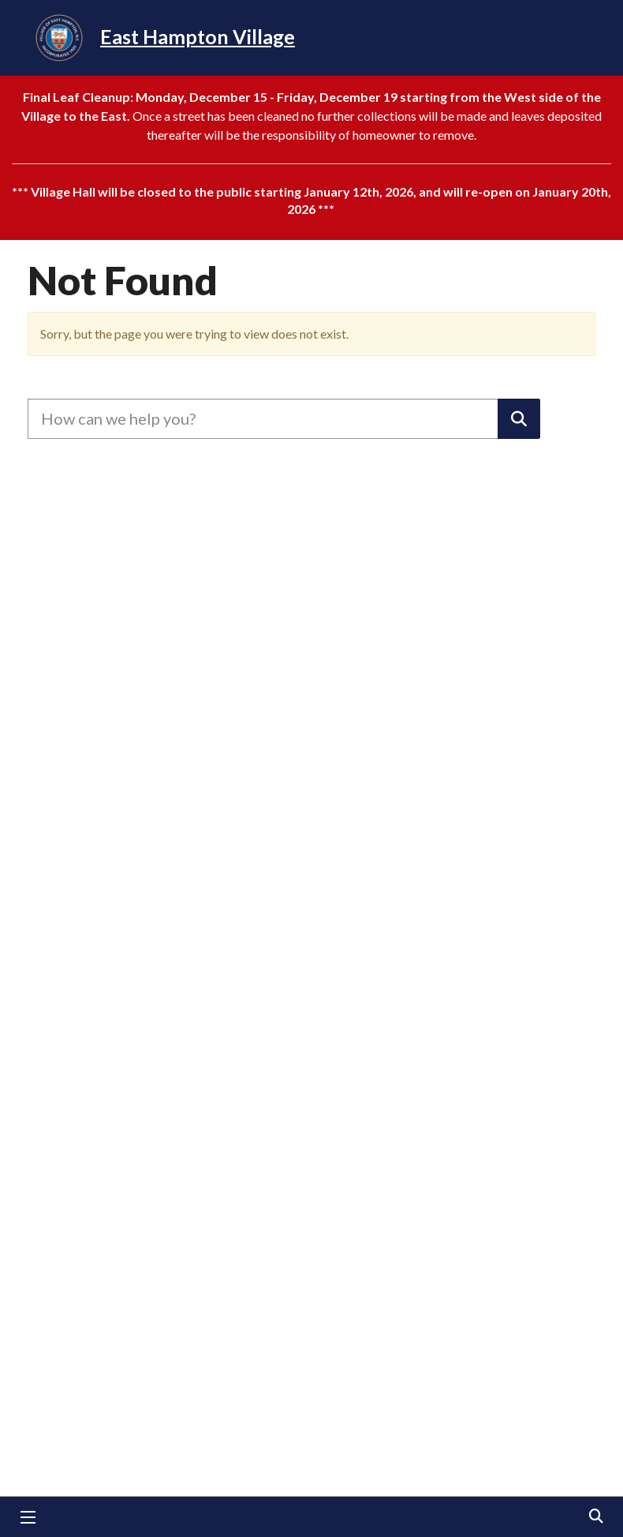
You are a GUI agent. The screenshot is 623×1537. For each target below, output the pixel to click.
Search (595, 1517)
